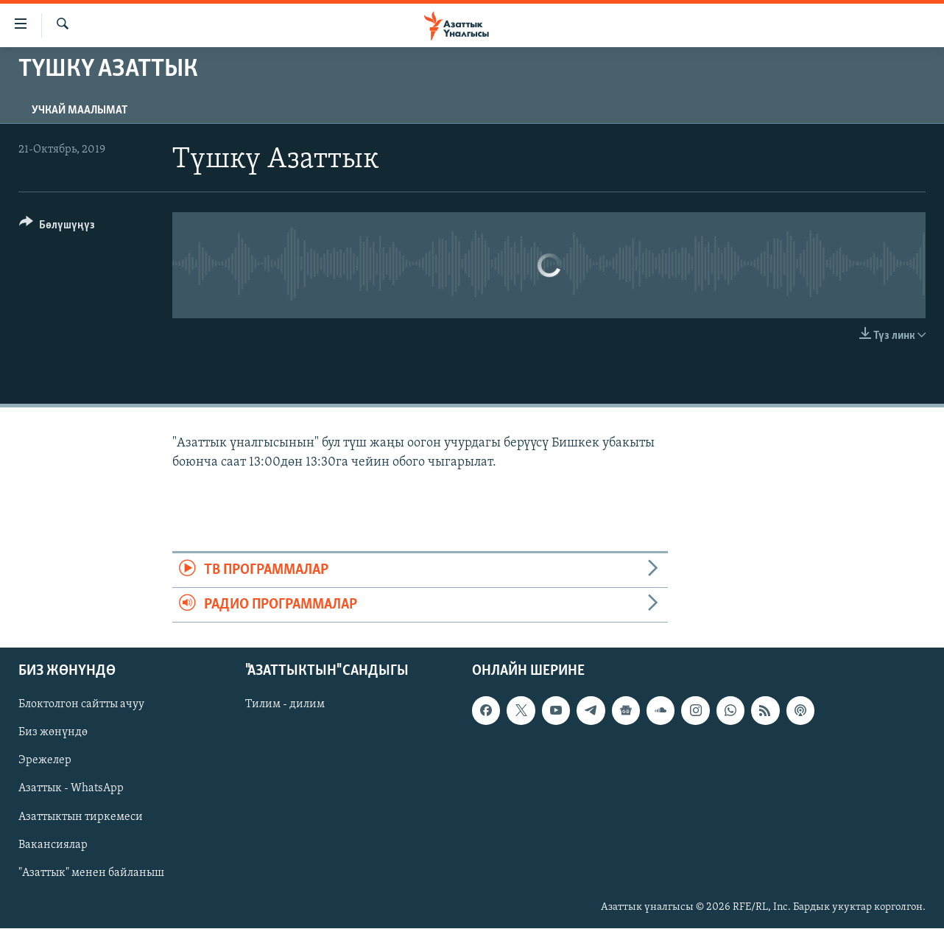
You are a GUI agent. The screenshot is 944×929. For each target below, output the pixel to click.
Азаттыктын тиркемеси (80, 817)
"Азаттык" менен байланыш (91, 873)
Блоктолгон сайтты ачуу (81, 705)
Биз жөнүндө (53, 733)
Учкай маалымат (79, 110)
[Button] (57, 227)
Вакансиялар (53, 845)
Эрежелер (44, 761)
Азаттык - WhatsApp (71, 789)
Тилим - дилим (285, 705)
